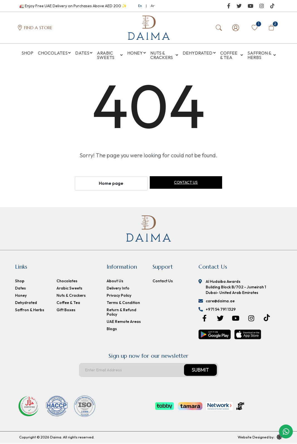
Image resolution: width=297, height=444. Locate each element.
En (140, 5)
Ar (152, 5)
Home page (111, 184)
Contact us (186, 183)
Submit (200, 371)
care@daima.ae (220, 302)
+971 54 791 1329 (221, 310)
